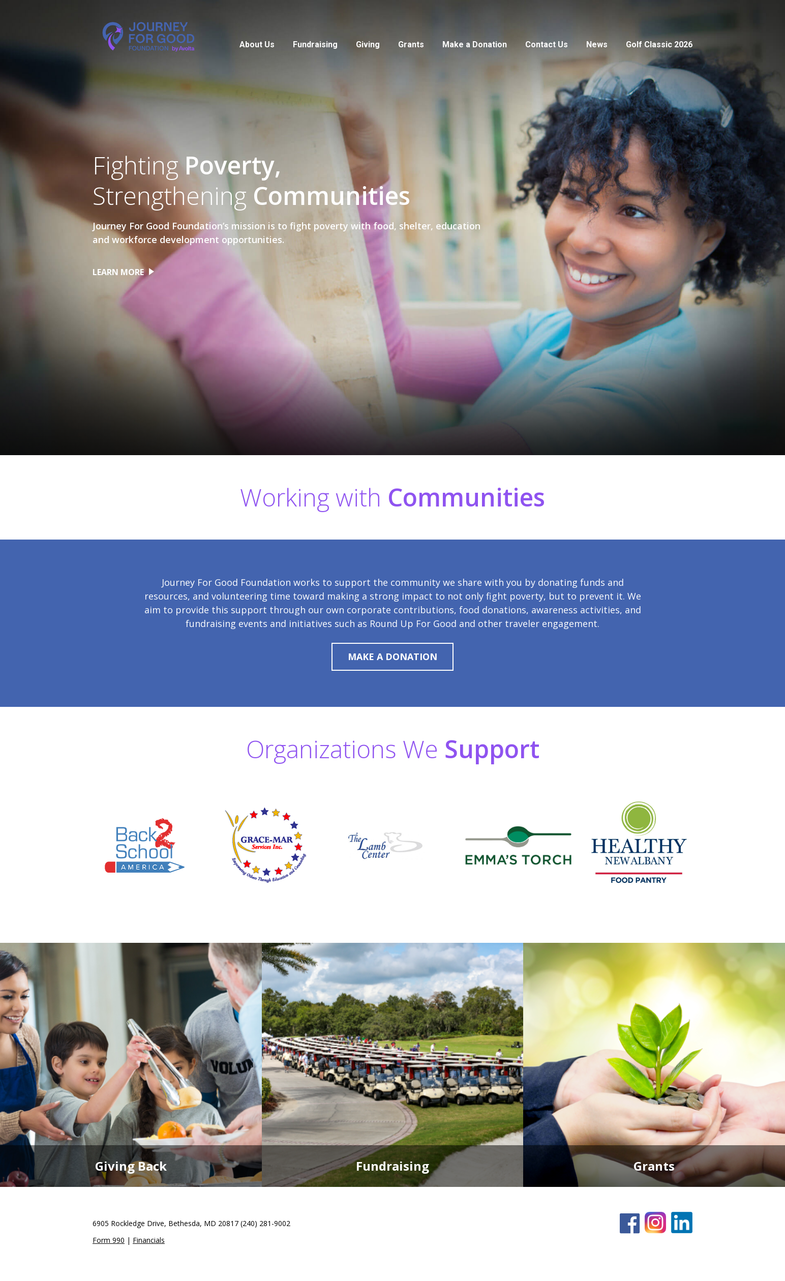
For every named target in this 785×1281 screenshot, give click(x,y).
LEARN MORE (118, 272)
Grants (411, 44)
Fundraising (315, 44)
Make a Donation (474, 44)
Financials (149, 1240)
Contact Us (546, 44)
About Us (257, 44)
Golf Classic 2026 (659, 44)
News (597, 44)
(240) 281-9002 (265, 1223)
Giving (368, 44)
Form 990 (109, 1240)
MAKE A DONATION (392, 656)
